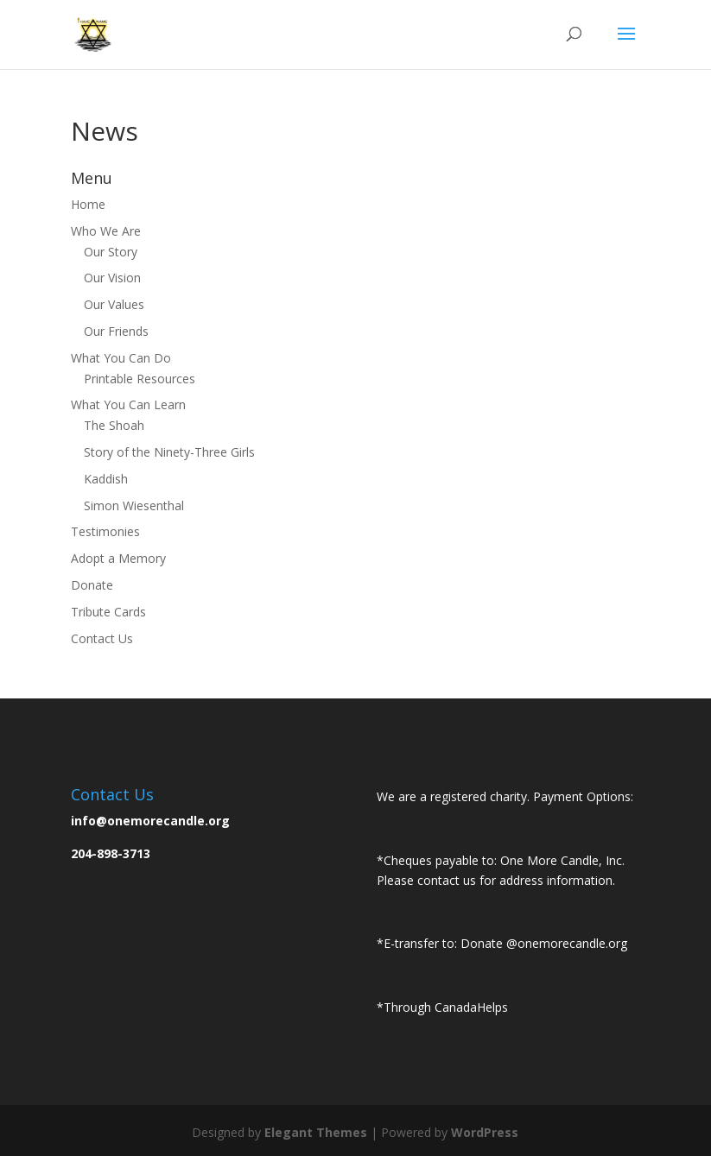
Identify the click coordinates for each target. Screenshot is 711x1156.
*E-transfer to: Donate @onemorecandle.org (502, 943)
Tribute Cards (108, 611)
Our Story (110, 251)
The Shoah (114, 425)
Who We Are (106, 231)
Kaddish (106, 479)
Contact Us (102, 638)
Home (88, 204)
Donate (92, 585)
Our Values (114, 304)
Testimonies (105, 531)
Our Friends (116, 331)
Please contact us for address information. (496, 880)
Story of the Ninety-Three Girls (169, 452)
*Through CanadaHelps (442, 1007)
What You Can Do (121, 358)
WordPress (484, 1132)
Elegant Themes (315, 1132)
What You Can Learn (128, 404)
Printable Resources (139, 378)
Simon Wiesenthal (134, 505)
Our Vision (112, 277)
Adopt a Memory (118, 558)
